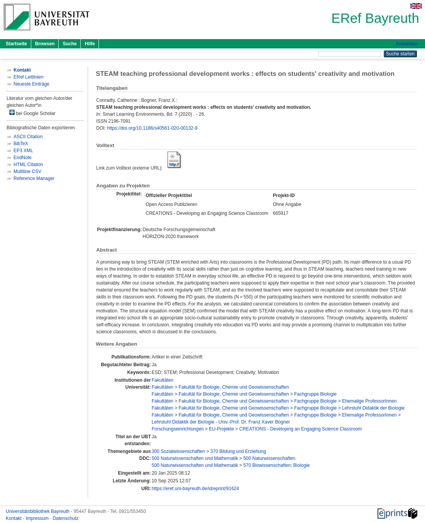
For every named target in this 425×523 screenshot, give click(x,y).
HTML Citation (28, 164)
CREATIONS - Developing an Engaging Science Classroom (300, 429)
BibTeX (21, 143)
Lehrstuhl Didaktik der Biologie (373, 408)
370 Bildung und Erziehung (238, 451)
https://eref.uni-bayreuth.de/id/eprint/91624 (195, 488)
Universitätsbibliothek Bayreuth (38, 511)
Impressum (38, 518)
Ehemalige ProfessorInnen (369, 401)
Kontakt (14, 518)
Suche (69, 43)
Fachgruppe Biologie (315, 394)
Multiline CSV (27, 171)
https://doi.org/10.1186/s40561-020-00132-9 (152, 128)
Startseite (16, 43)
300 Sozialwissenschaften (178, 451)
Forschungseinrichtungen (178, 429)
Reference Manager (34, 178)
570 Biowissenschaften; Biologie (276, 465)
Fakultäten (162, 380)
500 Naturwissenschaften (269, 458)
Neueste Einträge (31, 84)
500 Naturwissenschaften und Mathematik (195, 458)
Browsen (45, 43)
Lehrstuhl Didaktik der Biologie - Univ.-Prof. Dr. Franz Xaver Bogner (221, 422)
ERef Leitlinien (28, 77)
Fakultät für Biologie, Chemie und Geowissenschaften (233, 387)
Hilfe (90, 43)
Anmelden (407, 43)
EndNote (23, 157)
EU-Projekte (221, 429)
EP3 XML (23, 150)
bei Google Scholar (32, 113)
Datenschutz (65, 518)
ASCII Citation (28, 136)
